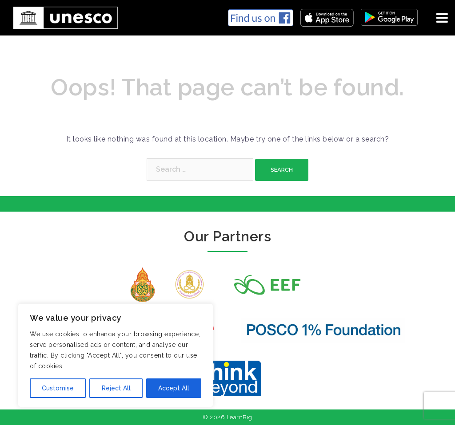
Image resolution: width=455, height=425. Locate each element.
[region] (115, 355)
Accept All (173, 388)
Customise (58, 388)
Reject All (115, 388)
